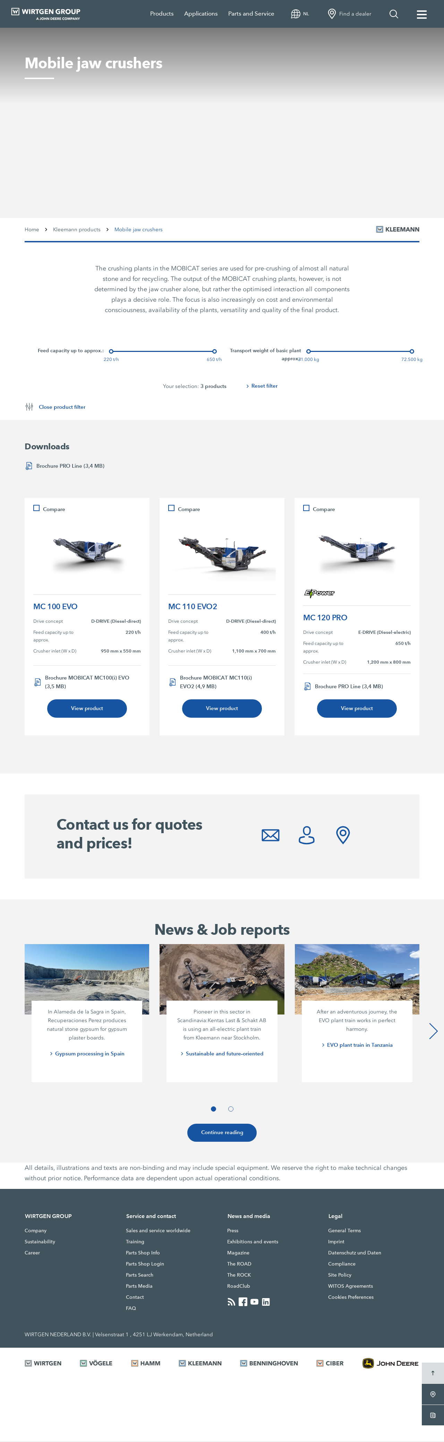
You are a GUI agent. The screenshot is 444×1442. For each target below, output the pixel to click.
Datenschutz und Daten (354, 1253)
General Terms (344, 1231)
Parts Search (139, 1275)
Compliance (342, 1264)
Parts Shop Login (145, 1264)
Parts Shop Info (143, 1253)
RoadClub (238, 1286)
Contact (135, 1297)
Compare (54, 509)
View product (87, 708)
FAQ (131, 1308)
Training (135, 1242)
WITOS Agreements (350, 1286)
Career (32, 1253)
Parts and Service (251, 13)
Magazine (238, 1253)
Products (162, 13)
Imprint (336, 1242)
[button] (213, 1109)
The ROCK (239, 1275)
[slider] (111, 351)
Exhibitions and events (252, 1242)
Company (35, 1231)
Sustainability (40, 1242)
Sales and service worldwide (158, 1231)
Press (232, 1231)
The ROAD (239, 1264)
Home (32, 229)
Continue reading (222, 1133)
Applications (201, 13)
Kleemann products (77, 229)
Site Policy (339, 1275)
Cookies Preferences (351, 1297)
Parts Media (139, 1286)
